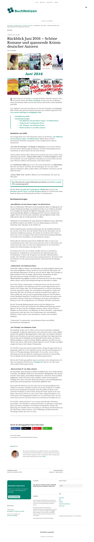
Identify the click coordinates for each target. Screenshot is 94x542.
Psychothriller (24, 437)
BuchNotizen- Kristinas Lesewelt (15, 511)
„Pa (34, 362)
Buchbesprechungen (22, 119)
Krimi (19, 437)
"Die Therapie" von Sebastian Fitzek (31, 125)
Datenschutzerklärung (64, 503)
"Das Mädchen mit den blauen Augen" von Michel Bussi (38, 121)
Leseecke (24, 25)
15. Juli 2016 (16, 34)
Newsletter (50, 2)
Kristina (14, 50)
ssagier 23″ (39, 362)
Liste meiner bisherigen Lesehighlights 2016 (25, 112)
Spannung (34, 437)
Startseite (10, 25)
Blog (37, 2)
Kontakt (56, 2)
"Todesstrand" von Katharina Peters (31, 123)
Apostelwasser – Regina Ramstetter (56, 471)
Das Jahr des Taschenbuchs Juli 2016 (14, 471)
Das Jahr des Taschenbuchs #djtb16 (32, 189)
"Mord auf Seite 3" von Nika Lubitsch (32, 128)
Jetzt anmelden (14, 497)
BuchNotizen (17, 25)
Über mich (42, 2)
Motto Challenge (34, 100)
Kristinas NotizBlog (12, 515)
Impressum (61, 505)
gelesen (31, 25)
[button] (16, 428)
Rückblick (30, 437)
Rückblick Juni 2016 (22, 116)
